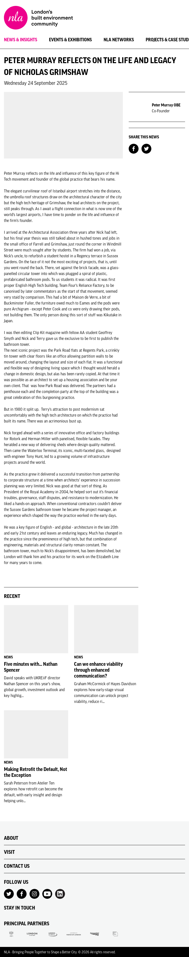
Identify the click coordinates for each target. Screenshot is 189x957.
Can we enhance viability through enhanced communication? (98, 670)
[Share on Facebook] (134, 148)
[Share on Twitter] (146, 148)
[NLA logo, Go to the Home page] (38, 18)
